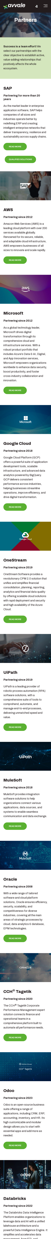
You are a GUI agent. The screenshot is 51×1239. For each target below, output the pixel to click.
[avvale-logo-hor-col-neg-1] (14, 6)
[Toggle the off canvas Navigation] (45, 6)
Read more (15, 146)
